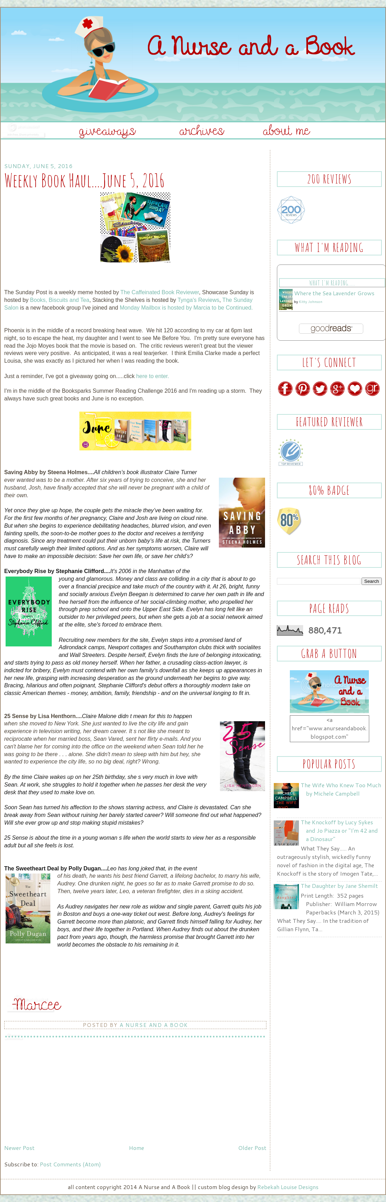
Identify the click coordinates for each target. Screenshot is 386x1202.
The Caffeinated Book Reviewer (159, 292)
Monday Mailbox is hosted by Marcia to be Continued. (186, 308)
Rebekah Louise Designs (288, 1187)
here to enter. (152, 376)
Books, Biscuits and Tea (60, 300)
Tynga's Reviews (199, 300)
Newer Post (19, 1148)
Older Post (252, 1148)
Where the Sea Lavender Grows (334, 293)
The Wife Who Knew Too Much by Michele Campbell (341, 789)
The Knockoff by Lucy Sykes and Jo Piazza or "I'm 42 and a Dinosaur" (339, 830)
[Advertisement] (56, 1092)
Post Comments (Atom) (70, 1164)
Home (136, 1148)
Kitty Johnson (310, 301)
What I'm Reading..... (332, 282)
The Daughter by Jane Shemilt (339, 886)
